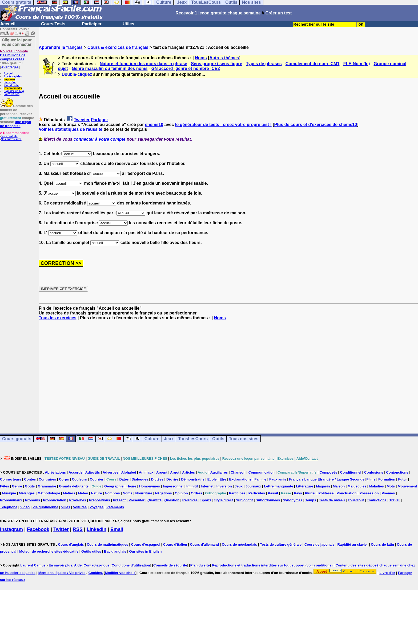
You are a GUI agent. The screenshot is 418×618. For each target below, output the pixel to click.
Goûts (30, 486)
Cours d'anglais (71, 544)
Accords (75, 472)
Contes (30, 479)
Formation (386, 479)
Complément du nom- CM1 (313, 63)
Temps (310, 500)
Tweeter (82, 119)
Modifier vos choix (120, 573)
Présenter (136, 500)
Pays (298, 493)
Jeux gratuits (9, 136)
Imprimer (9, 79)
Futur (402, 479)
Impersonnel (173, 486)
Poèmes (388, 493)
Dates (123, 479)
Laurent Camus (33, 565)
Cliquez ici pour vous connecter (17, 41)
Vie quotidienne (45, 507)
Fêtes (4, 486)
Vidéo (25, 507)
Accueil (7, 24)
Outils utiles (91, 551)
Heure (131, 486)
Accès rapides (13, 76)
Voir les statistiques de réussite (70, 129)
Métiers (69, 493)
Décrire (172, 479)
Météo (83, 493)
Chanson (238, 472)
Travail (394, 500)
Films (370, 479)
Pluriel (310, 493)
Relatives (190, 500)
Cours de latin (382, 544)
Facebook (38, 529)
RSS (78, 529)
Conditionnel (350, 472)
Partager (99, 119)
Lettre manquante (278, 486)
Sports (205, 500)
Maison (339, 486)
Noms (201, 58)
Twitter (61, 529)
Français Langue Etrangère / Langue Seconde (326, 479)
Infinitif (192, 486)
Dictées (157, 479)
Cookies (95, 573)
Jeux (169, 438)
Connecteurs (10, 479)
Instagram (11, 529)
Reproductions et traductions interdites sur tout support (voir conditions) (272, 565)
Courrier (96, 479)
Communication (261, 472)
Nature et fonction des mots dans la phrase (143, 63)
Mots (391, 486)
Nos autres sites (11, 139)
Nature (96, 493)
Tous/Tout (356, 500)
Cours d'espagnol (145, 544)
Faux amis (277, 479)
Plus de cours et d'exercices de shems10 (315, 124)
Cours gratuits (16, 438)
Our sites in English (145, 551)
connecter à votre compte (100, 139)
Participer (92, 24)
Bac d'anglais (115, 551)
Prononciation (54, 500)
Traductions (377, 500)
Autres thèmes (224, 58)
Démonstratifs (192, 479)
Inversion (224, 486)
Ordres (196, 493)
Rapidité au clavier (352, 544)
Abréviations (55, 472)
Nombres (112, 493)
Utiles (128, 24)
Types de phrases (264, 63)
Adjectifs (92, 472)
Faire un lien (11, 94)
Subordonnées (268, 500)
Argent (161, 472)
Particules (256, 493)
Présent (119, 500)
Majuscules (357, 486)
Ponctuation (346, 493)
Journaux (253, 486)
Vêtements (115, 507)
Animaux (146, 472)
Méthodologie (49, 493)
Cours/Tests (53, 24)
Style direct (223, 500)
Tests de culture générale (281, 544)
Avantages (9, 67)
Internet (207, 486)
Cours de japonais (319, 544)
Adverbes (110, 472)
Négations (163, 493)
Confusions (373, 472)
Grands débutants (74, 486)
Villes (65, 507)
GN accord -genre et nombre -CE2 (185, 68)
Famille (260, 479)
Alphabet (128, 472)
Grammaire (47, 486)
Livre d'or (10, 82)
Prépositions (99, 500)
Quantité (154, 500)
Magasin (323, 486)
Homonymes (149, 486)
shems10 (154, 124)
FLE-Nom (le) (356, 63)
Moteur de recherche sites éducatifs (48, 551)
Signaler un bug (14, 91)
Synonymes (292, 500)
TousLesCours (193, 438)
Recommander (13, 88)
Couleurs (79, 479)
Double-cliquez (77, 74)
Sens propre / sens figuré (216, 63)
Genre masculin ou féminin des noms (110, 68)
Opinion (181, 493)
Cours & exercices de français (117, 47)
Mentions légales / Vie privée (62, 573)
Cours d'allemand (204, 544)
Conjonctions (397, 472)
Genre (17, 486)
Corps (64, 479)
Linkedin (96, 529)
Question (171, 500)
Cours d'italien (175, 544)
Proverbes (77, 500)
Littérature (304, 486)
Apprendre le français (61, 47)
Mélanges (27, 493)
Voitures (80, 507)
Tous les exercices (57, 318)
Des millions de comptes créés (14, 55)
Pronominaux (11, 500)
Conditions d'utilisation (131, 565)
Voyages (97, 507)
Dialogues (140, 479)
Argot (174, 472)
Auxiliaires (219, 472)
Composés (328, 472)
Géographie (113, 486)
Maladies (376, 486)
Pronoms (32, 500)
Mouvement (407, 486)
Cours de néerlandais (239, 544)
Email (116, 529)
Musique (9, 493)
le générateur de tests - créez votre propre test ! (223, 124)
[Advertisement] (228, 372)
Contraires (47, 479)
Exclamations (240, 479)
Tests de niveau (332, 500)
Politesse (325, 493)
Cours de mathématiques (107, 544)
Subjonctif (244, 500)
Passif (273, 493)
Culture (151, 438)
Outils (218, 438)
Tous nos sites (243, 438)
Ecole (212, 479)
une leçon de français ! (15, 124)
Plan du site (11, 85)
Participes (237, 493)
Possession (369, 493)
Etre (222, 479)
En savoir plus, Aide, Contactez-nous (79, 565)
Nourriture (143, 493)
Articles (188, 472)
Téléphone (8, 507)
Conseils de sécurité (170, 565)
